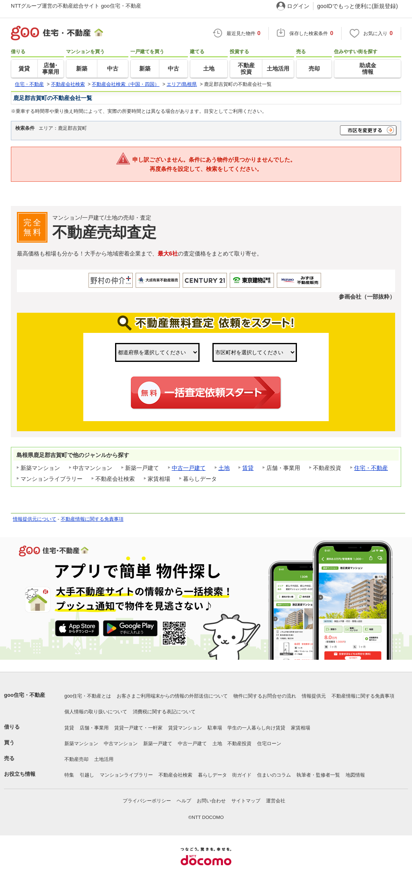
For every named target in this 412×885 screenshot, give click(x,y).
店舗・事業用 (94, 728)
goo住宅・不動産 (24, 695)
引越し (87, 775)
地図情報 (355, 775)
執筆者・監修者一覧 (318, 775)
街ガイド (241, 775)
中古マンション (121, 743)
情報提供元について (34, 519)
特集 (69, 775)
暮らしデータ (212, 775)
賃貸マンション (185, 728)
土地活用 (103, 759)
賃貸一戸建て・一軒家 (138, 728)
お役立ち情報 (19, 774)
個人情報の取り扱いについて (95, 712)
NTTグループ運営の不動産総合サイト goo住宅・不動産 (76, 6)
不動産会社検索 (175, 775)
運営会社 (275, 801)
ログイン (298, 6)
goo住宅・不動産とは (87, 696)
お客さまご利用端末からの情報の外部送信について (172, 696)
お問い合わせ (211, 801)
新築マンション (81, 743)
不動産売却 (76, 759)
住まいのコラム (274, 775)
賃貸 (247, 468)
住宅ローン (269, 743)
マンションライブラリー (126, 775)
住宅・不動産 (371, 468)
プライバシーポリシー (147, 801)
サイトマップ (245, 801)
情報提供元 (314, 696)
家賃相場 (300, 728)
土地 (224, 468)
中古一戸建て (189, 468)
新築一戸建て (157, 743)
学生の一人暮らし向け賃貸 (256, 728)
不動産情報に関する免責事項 (92, 519)
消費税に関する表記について (164, 712)
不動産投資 (239, 743)
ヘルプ (184, 801)
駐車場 (215, 728)
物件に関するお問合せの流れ (264, 696)
